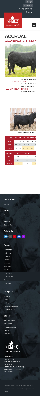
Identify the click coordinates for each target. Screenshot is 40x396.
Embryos (7, 222)
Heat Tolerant (9, 273)
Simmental (8, 266)
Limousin (7, 263)
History (6, 303)
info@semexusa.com (15, 369)
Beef (5, 218)
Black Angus (8, 250)
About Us (7, 296)
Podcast (7, 334)
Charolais (7, 256)
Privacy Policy (21, 389)
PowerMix (7, 283)
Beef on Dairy (8, 225)
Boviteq (6, 204)
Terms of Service (10, 389)
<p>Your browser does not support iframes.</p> (20, 108)
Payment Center (9, 320)
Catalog (6, 330)
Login (29, 2)
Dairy (6, 215)
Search (29, 12)
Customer (28, 5)
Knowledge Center (10, 327)
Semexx (6, 280)
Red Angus (7, 253)
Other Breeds (8, 276)
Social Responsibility (11, 306)
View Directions (8, 372)
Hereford (7, 260)
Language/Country (25, 9)
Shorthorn (7, 270)
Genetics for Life (9, 310)
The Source (8, 324)
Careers (6, 299)
